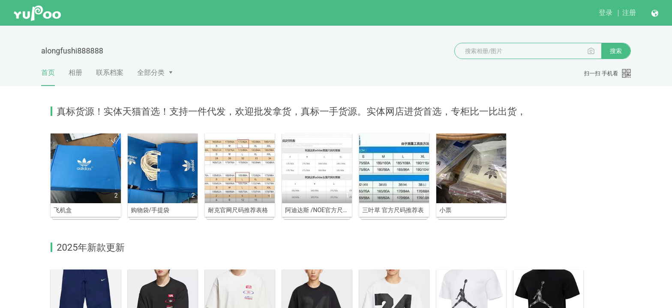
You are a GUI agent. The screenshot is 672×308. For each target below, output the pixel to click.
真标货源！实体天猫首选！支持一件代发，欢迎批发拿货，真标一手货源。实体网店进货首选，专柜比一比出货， (291, 111)
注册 (629, 13)
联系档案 (109, 72)
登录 (605, 13)
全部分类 (151, 72)
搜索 (616, 50)
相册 (75, 72)
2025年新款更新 (91, 242)
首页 (48, 77)
